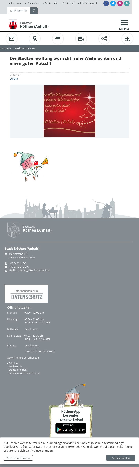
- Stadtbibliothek (16, 369)
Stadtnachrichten (25, 48)
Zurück (14, 78)
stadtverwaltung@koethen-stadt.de (29, 270)
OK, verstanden (121, 458)
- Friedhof (12, 363)
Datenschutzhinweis (18, 458)
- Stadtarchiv (14, 366)
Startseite (5, 48)
